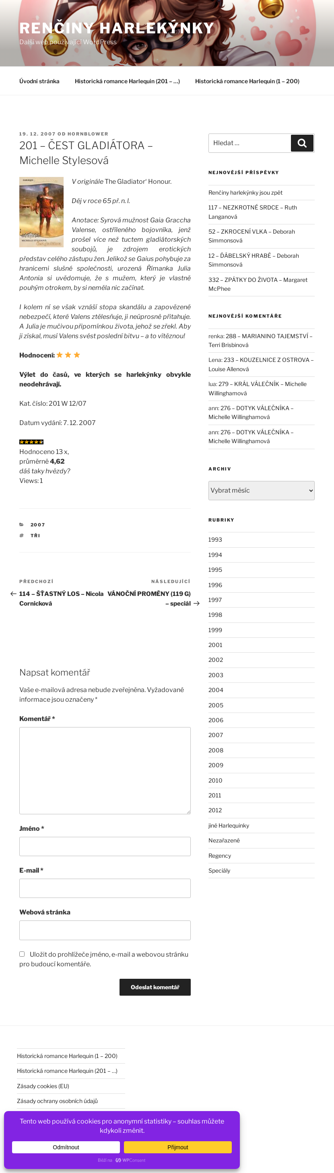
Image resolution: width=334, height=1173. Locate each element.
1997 (215, 599)
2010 (215, 780)
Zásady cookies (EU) (43, 1086)
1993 (215, 539)
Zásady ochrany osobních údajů (57, 1100)
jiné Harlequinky (228, 825)
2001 (215, 644)
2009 (215, 765)
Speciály (219, 870)
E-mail (31, 870)
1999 (215, 630)
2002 (215, 659)
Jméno (31, 828)
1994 (215, 554)
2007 (38, 525)
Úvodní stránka (39, 81)
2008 (215, 750)
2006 (215, 720)
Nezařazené (224, 840)
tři (36, 535)
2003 (215, 675)
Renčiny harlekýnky (117, 28)
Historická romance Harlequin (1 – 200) (247, 81)
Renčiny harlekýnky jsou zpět (245, 192)
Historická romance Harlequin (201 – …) (127, 81)
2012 (215, 810)
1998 (215, 614)
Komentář (37, 719)
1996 (215, 584)
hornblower (88, 134)
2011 (214, 795)
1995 (215, 569)
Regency (219, 855)
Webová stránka (44, 912)
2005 (215, 705)
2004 (215, 689)
